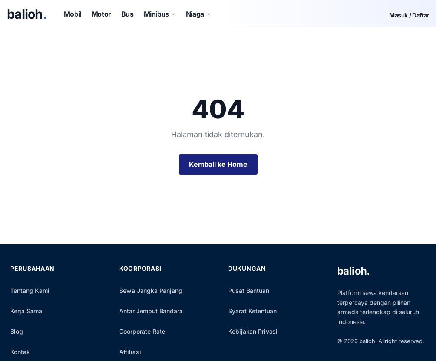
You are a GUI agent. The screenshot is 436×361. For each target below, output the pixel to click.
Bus (127, 14)
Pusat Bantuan (248, 290)
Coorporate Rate (142, 331)
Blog (16, 331)
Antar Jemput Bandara (151, 311)
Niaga (198, 14)
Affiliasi (130, 351)
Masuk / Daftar (409, 15)
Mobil (72, 14)
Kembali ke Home (218, 164)
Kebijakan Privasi (253, 331)
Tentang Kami (29, 290)
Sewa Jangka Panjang (150, 290)
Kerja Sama (26, 311)
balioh (27, 14)
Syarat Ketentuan (252, 311)
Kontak (20, 351)
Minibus (160, 14)
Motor (101, 14)
